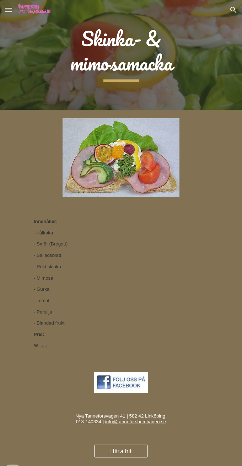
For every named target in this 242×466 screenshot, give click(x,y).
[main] (121, 55)
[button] (8, 10)
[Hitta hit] (121, 451)
